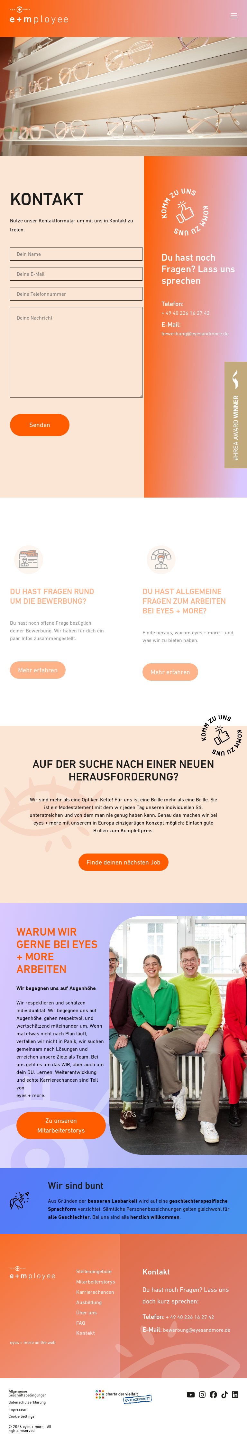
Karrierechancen (95, 1292)
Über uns (86, 1312)
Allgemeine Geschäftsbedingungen (28, 1393)
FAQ (80, 1323)
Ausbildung (89, 1302)
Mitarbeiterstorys (95, 1281)
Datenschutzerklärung (27, 1402)
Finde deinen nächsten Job (123, 862)
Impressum (18, 1409)
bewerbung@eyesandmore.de (195, 333)
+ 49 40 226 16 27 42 (185, 313)
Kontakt (85, 1333)
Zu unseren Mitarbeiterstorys (61, 1125)
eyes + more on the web (33, 1342)
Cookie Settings (21, 1416)
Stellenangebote (94, 1271)
